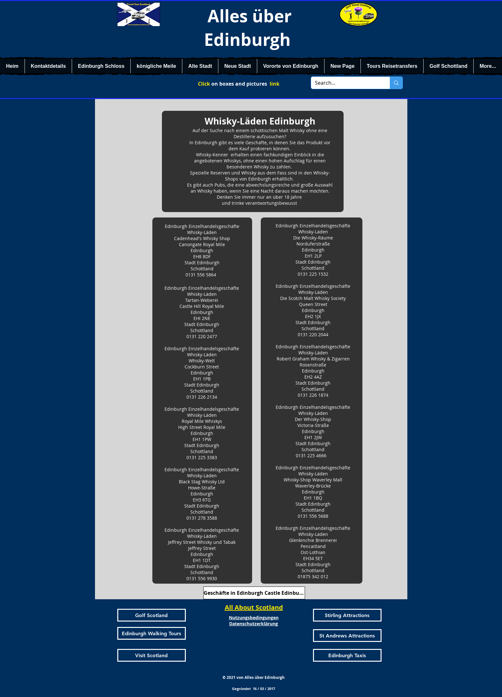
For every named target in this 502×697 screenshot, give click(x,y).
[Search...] (346, 83)
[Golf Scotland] (151, 615)
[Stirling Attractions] (347, 615)
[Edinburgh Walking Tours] (151, 633)
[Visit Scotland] (151, 655)
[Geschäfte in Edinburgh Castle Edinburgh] (254, 593)
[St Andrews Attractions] (347, 635)
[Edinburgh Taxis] (347, 655)
